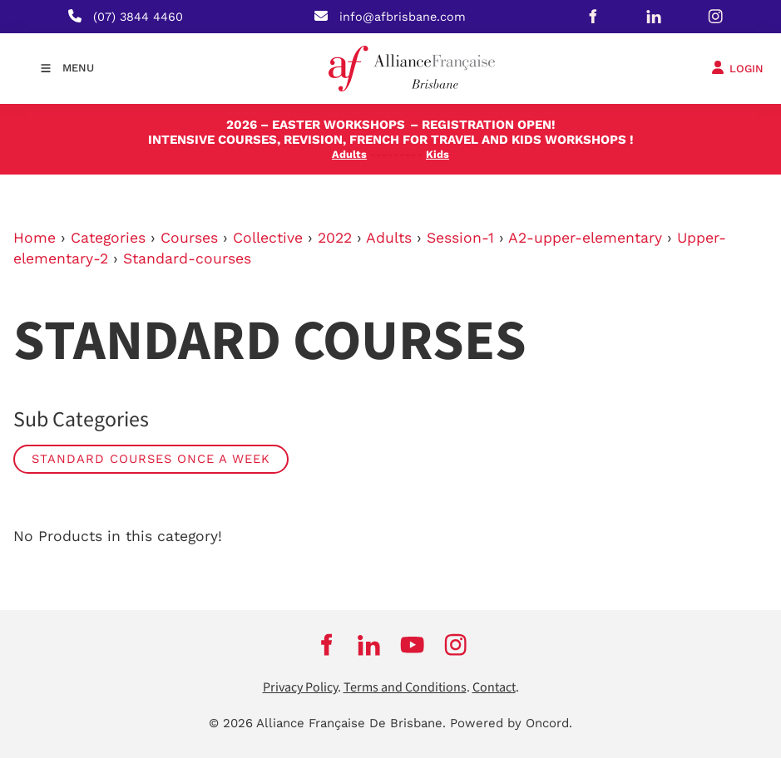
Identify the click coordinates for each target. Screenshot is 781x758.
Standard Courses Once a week (151, 458)
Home (34, 237)
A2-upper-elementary (585, 237)
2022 (335, 237)
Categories (108, 237)
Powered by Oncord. (511, 723)
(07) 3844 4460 (138, 16)
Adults (389, 237)
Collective (268, 237)
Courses (189, 237)
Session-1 (460, 237)
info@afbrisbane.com (402, 16)
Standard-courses (187, 258)
